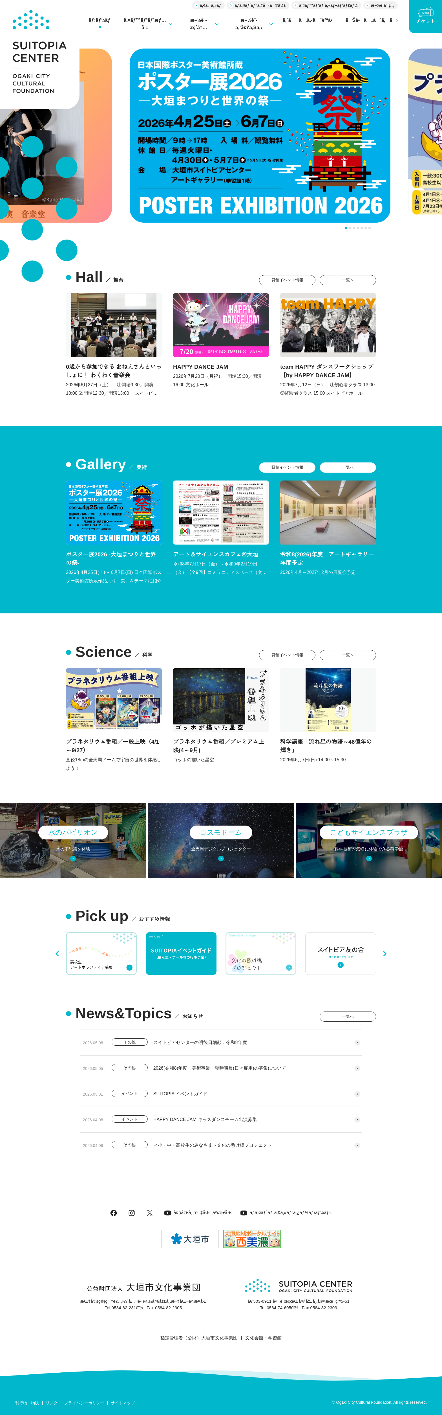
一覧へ (348, 280)
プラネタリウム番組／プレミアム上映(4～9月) (218, 746)
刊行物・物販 (27, 1403)
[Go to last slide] (57, 953)
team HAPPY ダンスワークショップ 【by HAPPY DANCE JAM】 (326, 371)
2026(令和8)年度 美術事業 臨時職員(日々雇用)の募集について (219, 1068)
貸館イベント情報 (287, 280)
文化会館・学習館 (263, 1337)
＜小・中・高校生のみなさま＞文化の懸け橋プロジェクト (212, 1145)
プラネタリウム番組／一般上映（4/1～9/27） (112, 746)
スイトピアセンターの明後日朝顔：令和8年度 (200, 1042)
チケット (425, 15)
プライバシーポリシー (84, 1403)
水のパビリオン (73, 832)
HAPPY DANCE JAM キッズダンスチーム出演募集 (205, 1119)
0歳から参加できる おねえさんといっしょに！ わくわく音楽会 (114, 371)
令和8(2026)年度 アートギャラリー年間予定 (327, 558)
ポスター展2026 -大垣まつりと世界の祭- (111, 558)
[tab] (346, 228)
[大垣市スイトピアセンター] (39, 54)
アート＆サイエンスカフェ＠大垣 (215, 554)
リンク (52, 1403)
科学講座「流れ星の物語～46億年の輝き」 (326, 746)
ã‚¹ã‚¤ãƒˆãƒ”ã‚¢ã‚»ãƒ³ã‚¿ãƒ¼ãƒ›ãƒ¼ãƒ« (286, 1212)
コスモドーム (221, 832)
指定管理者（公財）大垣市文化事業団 (199, 1337)
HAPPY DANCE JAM (200, 367)
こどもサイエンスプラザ (369, 832)
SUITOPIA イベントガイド (180, 1093)
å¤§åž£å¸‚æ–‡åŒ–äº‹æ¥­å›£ (197, 1212)
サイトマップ (123, 1403)
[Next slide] (384, 953)
